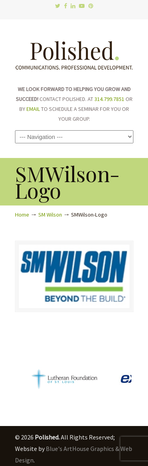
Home (22, 214)
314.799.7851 (109, 99)
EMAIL (33, 108)
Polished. (74, 51)
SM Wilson (50, 214)
